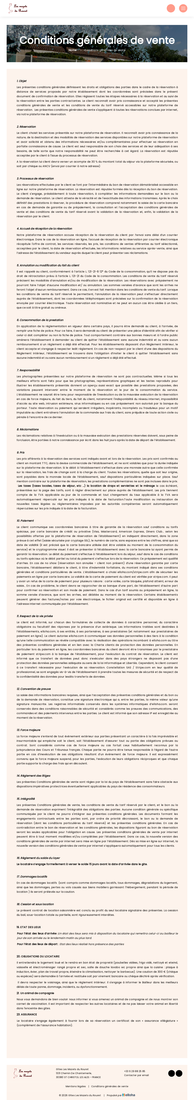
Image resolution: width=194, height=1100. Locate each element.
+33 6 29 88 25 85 (132, 1071)
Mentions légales (76, 1086)
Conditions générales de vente (109, 1086)
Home (72, 50)
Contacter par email (134, 1075)
